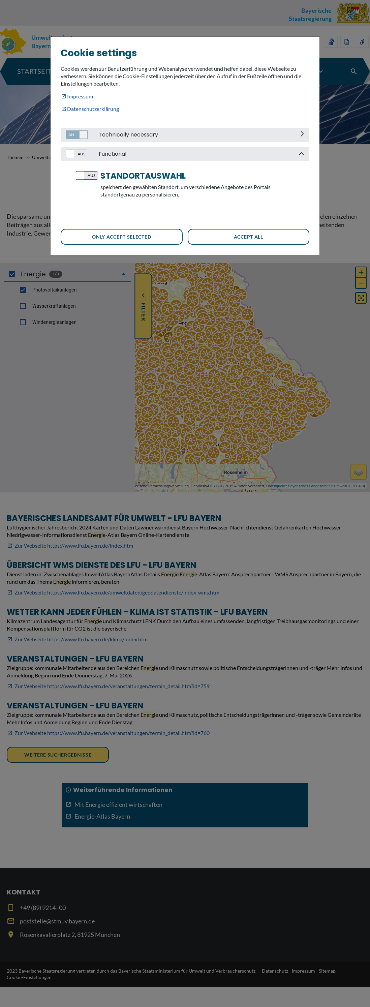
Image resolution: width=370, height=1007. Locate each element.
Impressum (80, 96)
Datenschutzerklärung (93, 108)
